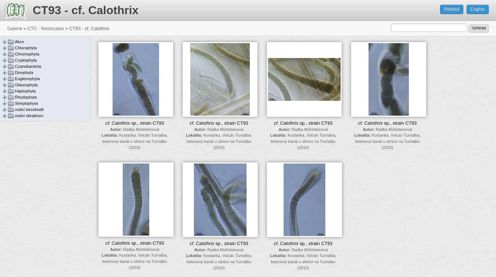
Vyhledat (479, 28)
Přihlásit (452, 9)
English (478, 9)
